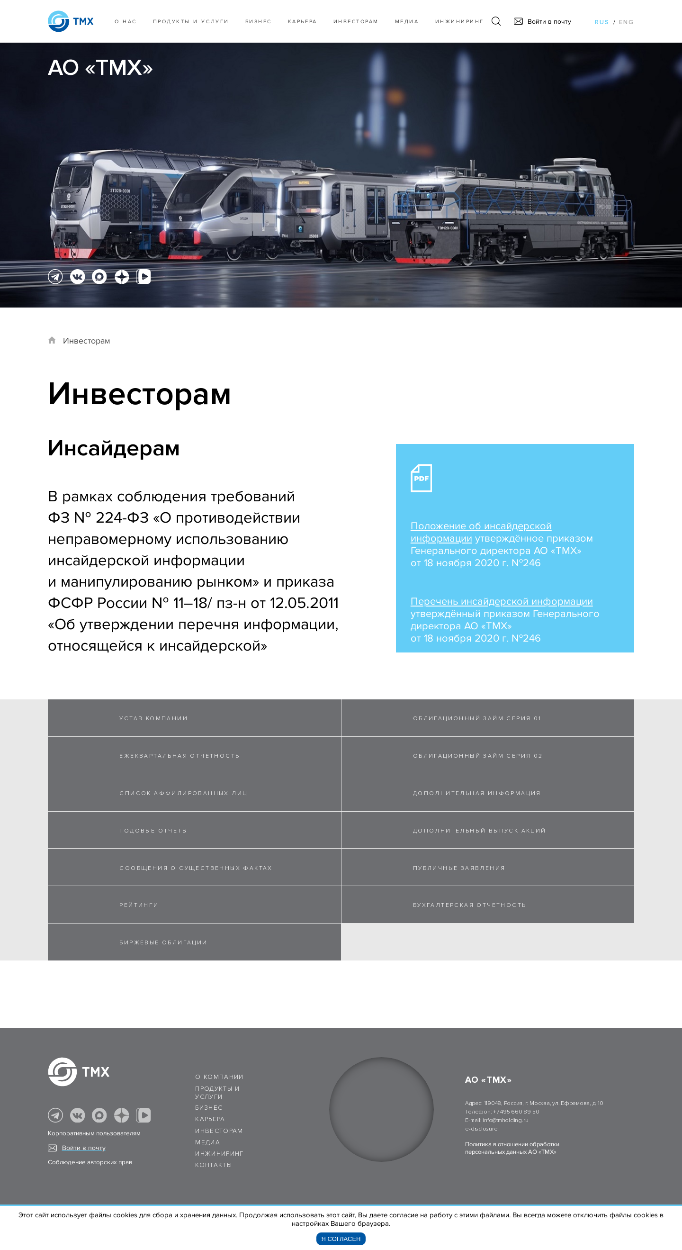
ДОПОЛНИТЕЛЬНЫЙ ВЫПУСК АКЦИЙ (480, 830)
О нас (126, 21)
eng (626, 22)
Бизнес (209, 1108)
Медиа (407, 21)
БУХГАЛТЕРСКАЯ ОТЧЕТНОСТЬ (470, 905)
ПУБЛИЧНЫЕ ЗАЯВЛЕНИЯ (459, 868)
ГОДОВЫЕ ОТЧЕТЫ (153, 830)
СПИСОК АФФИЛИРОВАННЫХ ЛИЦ (183, 793)
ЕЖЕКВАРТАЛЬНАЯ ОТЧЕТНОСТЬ (179, 756)
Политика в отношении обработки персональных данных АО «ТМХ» (512, 1148)
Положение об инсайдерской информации (481, 532)
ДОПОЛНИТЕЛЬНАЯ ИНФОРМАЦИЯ (477, 793)
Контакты (213, 1165)
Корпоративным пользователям (94, 1133)
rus (602, 22)
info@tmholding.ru (505, 1120)
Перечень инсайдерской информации (502, 601)
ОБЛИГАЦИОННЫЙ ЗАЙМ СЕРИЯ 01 (477, 718)
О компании (219, 1077)
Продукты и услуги (191, 21)
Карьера (302, 21)
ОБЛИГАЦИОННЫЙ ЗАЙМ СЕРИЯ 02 (478, 756)
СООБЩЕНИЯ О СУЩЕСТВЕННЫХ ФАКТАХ (195, 868)
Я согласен (341, 1238)
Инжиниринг (459, 21)
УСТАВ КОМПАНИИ (153, 718)
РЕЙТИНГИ (139, 905)
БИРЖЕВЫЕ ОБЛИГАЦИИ (163, 942)
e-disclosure (481, 1128)
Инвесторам (356, 21)
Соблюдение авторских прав (90, 1162)
